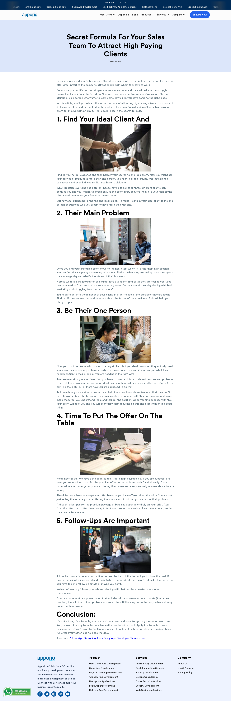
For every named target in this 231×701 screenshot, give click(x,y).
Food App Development (102, 686)
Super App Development (102, 668)
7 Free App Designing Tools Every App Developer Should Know (108, 638)
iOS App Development (148, 672)
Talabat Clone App (169, 7)
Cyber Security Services (148, 681)
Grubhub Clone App (194, 7)
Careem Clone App (53, 7)
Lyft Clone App (30, 7)
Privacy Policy (185, 672)
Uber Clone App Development (105, 664)
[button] (108, 14)
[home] (31, 14)
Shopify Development (147, 686)
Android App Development (150, 664)
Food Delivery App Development (116, 7)
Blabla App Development (81, 7)
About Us (182, 664)
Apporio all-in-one (128, 15)
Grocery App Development (103, 677)
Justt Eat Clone (146, 7)
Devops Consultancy (147, 677)
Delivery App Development (103, 690)
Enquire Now (200, 15)
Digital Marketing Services (150, 668)
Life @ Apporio (186, 668)
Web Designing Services (148, 690)
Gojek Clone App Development (106, 672)
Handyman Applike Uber (102, 681)
